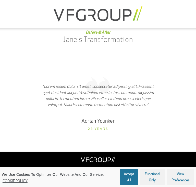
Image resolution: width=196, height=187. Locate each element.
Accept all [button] (129, 177)
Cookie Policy (15, 181)
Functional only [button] (152, 177)
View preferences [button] (180, 177)
